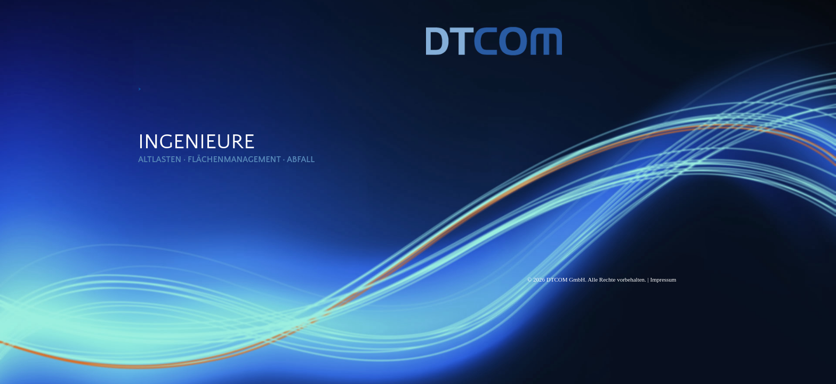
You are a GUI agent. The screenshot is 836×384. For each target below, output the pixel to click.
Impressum (663, 279)
